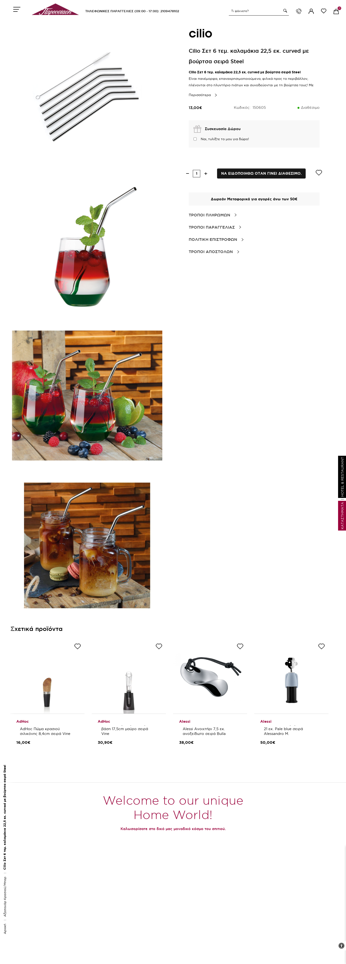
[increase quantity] (205, 173)
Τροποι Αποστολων (211, 251)
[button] (284, 11)
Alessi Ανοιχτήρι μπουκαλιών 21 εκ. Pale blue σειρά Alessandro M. (290, 729)
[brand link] (201, 34)
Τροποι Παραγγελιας (212, 227)
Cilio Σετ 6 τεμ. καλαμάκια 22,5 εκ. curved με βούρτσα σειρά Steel (4, 817)
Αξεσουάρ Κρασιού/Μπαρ (4, 897)
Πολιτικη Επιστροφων (213, 239)
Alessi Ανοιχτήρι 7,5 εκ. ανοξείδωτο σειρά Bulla (204, 731)
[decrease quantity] (187, 173)
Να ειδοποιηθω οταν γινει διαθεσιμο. (261, 173)
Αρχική (4, 929)
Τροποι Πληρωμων (209, 215)
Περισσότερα (200, 95)
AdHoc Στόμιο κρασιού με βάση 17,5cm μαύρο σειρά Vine (125, 729)
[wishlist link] (323, 12)
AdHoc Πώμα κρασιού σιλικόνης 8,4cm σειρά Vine (45, 731)
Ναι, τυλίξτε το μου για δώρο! (225, 139)
